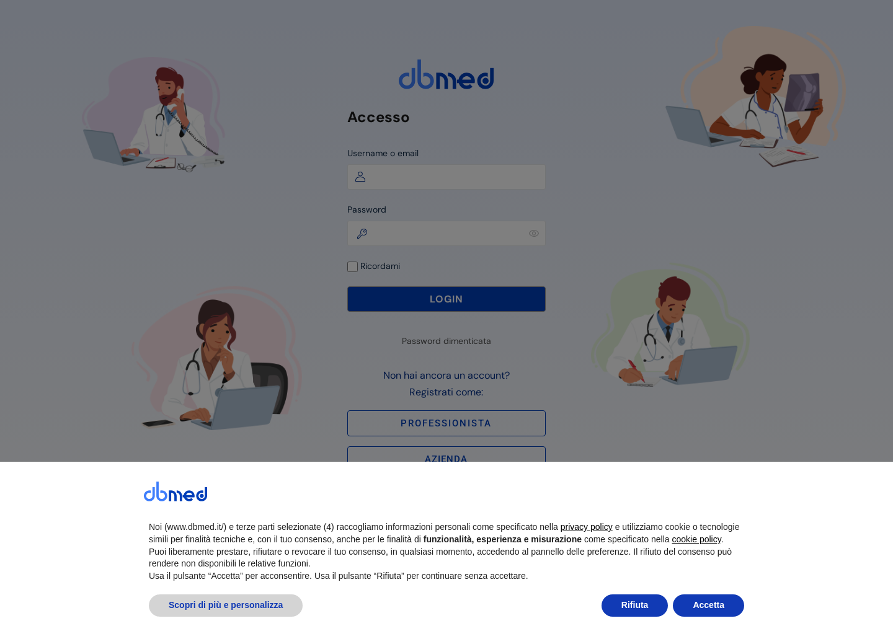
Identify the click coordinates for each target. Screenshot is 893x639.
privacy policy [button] (587, 555)
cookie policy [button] (696, 567)
